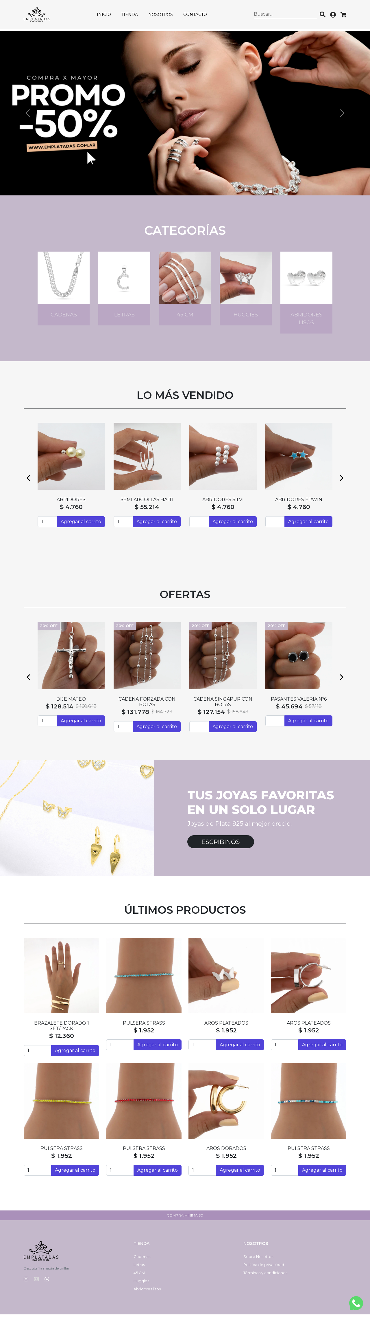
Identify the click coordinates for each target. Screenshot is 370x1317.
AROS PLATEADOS (226, 1025)
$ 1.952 (144, 1032)
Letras (139, 1267)
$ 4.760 (71, 509)
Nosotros (162, 15)
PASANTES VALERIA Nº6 (299, 701)
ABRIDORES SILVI (223, 502)
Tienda (131, 15)
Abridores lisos (147, 1291)
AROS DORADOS (226, 1150)
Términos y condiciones (265, 1275)
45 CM (139, 1275)
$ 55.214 (147, 509)
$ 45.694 (289, 708)
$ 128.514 (59, 708)
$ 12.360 (61, 1038)
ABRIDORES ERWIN (298, 502)
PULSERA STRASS (144, 1025)
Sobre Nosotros (258, 1259)
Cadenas (142, 1259)
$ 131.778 (135, 714)
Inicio (106, 15)
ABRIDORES (71, 502)
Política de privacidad (263, 1267)
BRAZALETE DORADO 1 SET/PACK (61, 1028)
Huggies (141, 1283)
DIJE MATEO (71, 701)
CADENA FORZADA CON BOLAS (147, 704)
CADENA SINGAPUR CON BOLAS (222, 704)
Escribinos (220, 844)
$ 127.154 (211, 714)
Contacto (197, 15)
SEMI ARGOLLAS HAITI (147, 502)
